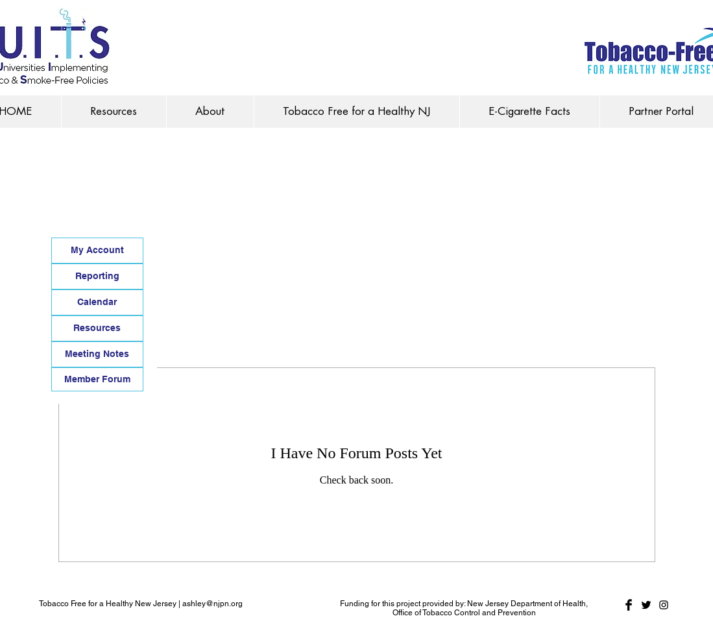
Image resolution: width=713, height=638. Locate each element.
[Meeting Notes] (97, 354)
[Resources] (97, 328)
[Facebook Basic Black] (628, 605)
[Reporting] (97, 276)
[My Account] (97, 251)
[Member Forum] (97, 379)
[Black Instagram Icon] (664, 605)
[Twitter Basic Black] (646, 605)
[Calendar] (97, 302)
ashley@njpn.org (212, 603)
